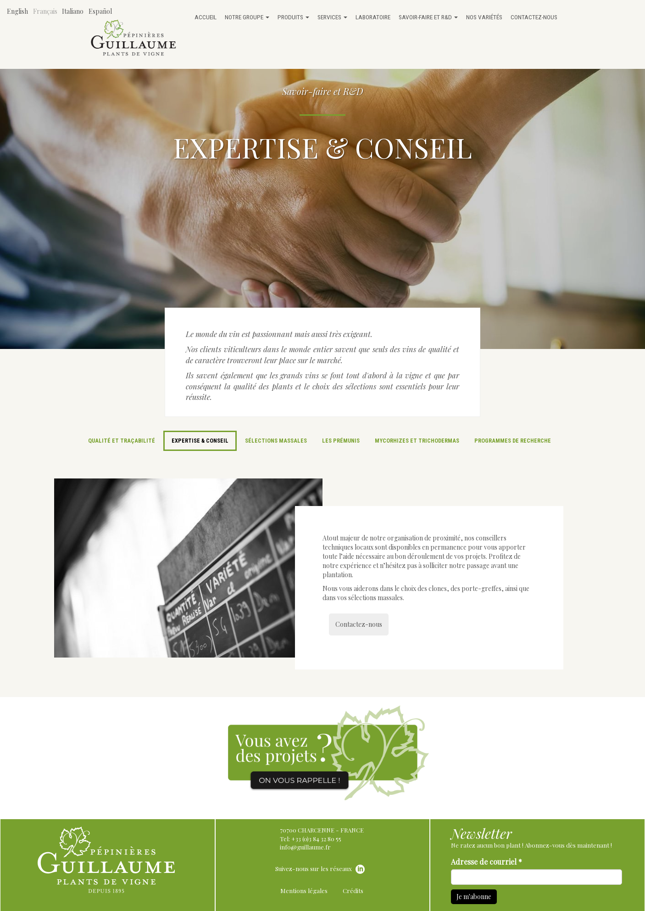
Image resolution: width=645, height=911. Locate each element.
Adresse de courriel (486, 861)
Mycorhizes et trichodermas (417, 440)
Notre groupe (247, 17)
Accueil (206, 17)
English (17, 11)
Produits (293, 17)
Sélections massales (276, 440)
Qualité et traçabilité (121, 440)
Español (100, 11)
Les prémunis (341, 440)
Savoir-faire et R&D (428, 17)
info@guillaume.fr (305, 847)
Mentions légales (304, 890)
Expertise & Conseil (200, 440)
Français (45, 11)
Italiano (72, 11)
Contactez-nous (534, 17)
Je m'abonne (473, 896)
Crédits (353, 890)
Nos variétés (484, 17)
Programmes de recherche (512, 440)
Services (332, 17)
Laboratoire (373, 17)
